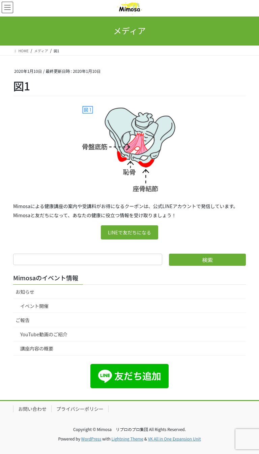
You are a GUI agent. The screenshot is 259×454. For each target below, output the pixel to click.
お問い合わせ (32, 408)
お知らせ (25, 291)
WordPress (91, 439)
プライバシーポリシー (80, 408)
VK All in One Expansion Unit (174, 439)
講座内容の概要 (36, 348)
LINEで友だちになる (129, 232)
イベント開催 (34, 306)
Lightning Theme (127, 439)
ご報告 (23, 320)
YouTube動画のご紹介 (43, 334)
